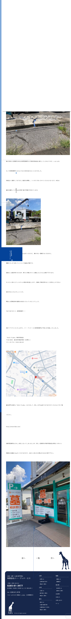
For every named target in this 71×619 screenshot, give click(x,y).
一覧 (38, 558)
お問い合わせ (16, 234)
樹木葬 (59, 587)
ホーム (58, 605)
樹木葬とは (60, 590)
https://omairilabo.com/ (13, 426)
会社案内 (16, 148)
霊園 (58, 578)
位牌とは (43, 581)
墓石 (41, 601)
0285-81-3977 (14, 587)
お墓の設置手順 (44, 606)
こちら (22, 597)
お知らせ (16, 190)
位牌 (41, 578)
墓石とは (43, 604)
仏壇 (41, 589)
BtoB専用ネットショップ (10, 255)
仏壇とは (43, 592)
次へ (52, 558)
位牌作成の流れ (44, 583)
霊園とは (60, 581)
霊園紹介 (60, 583)
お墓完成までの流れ (46, 609)
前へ (23, 558)
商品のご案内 (44, 586)
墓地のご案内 (61, 592)
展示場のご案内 (44, 595)
